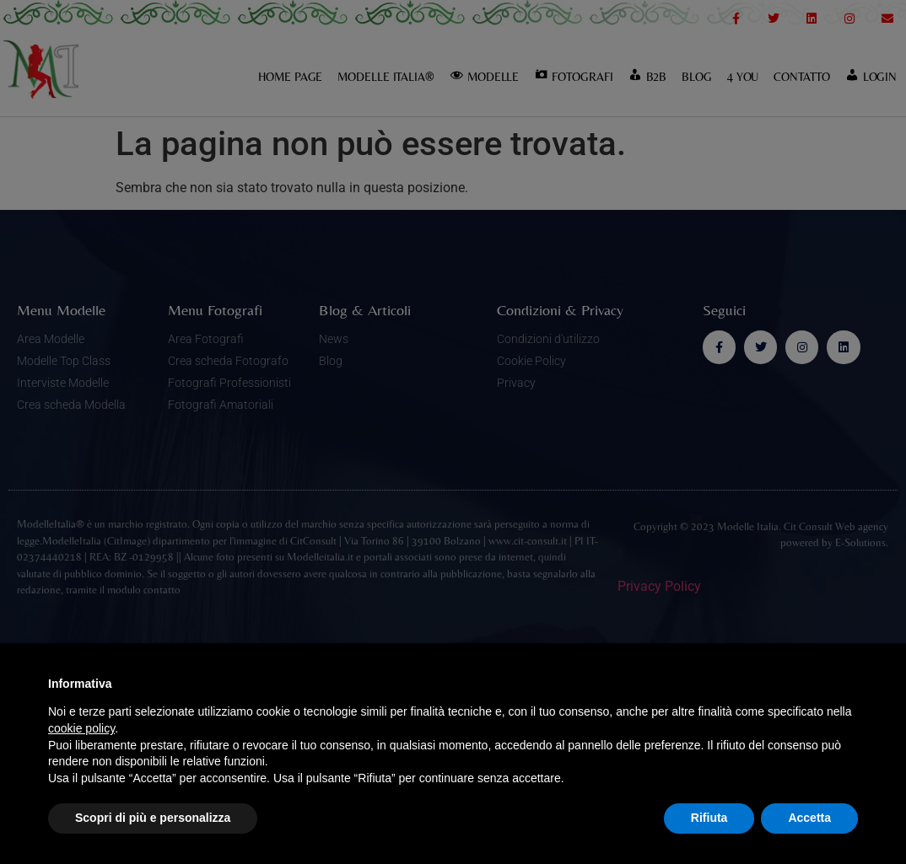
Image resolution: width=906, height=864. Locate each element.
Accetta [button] (809, 817)
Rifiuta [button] (709, 817)
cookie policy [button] (81, 728)
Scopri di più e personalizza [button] (152, 817)
